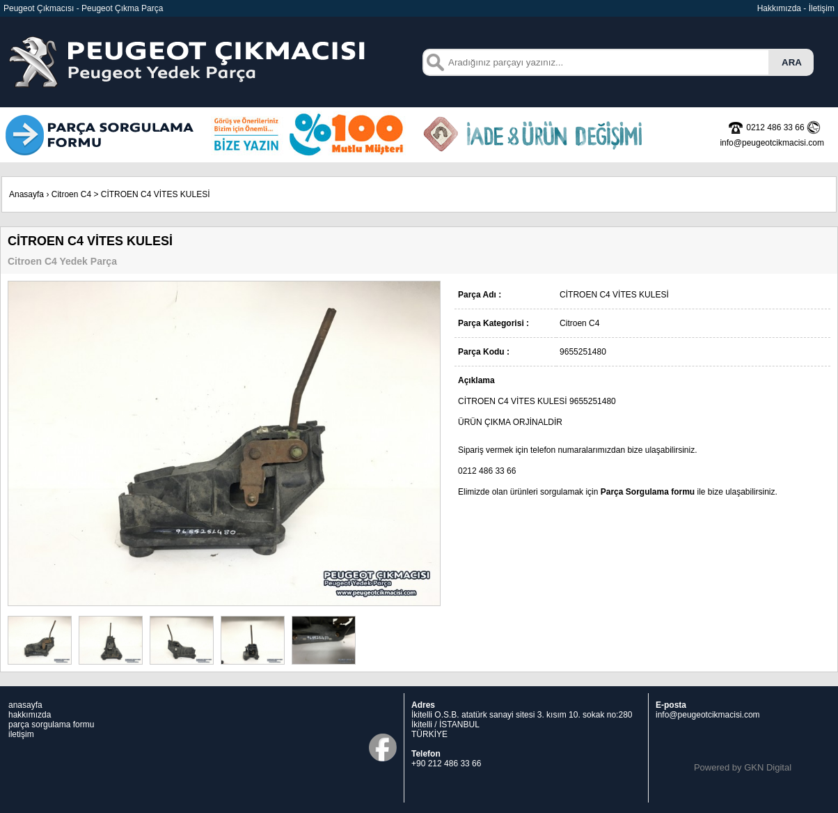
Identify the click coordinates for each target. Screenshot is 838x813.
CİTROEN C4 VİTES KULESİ (155, 194)
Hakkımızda (779, 8)
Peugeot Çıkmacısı (38, 8)
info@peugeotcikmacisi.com (708, 715)
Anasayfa (26, 194)
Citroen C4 (71, 194)
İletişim (822, 8)
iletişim (21, 734)
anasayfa (25, 705)
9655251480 (592, 401)
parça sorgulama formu (51, 724)
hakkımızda (29, 715)
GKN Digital (767, 767)
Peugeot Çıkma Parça (122, 8)
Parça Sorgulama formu (648, 492)
